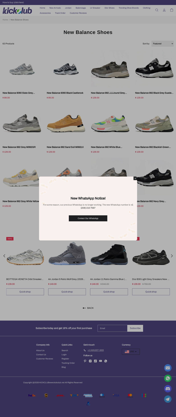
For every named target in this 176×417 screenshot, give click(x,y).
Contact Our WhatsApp (88, 218)
